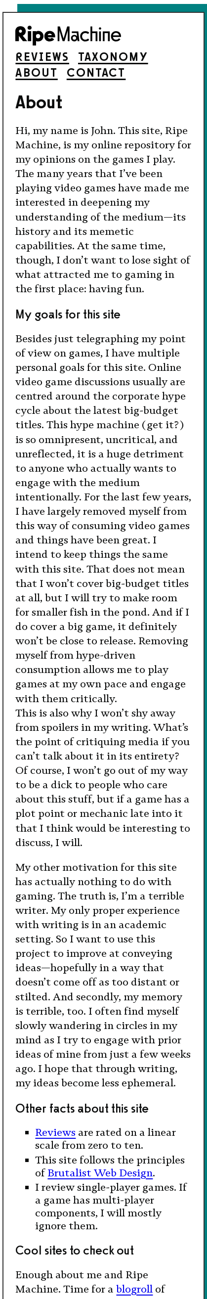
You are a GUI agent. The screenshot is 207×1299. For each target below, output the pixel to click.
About (36, 72)
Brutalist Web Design (100, 1172)
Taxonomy (113, 56)
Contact (96, 72)
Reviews (42, 56)
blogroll (134, 1289)
